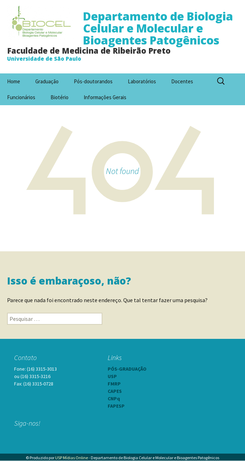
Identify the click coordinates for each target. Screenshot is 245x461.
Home (13, 81)
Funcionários (21, 97)
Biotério (59, 97)
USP (112, 376)
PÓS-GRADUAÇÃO (127, 369)
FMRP (114, 384)
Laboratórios (142, 81)
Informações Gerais (105, 97)
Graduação (47, 81)
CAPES (115, 391)
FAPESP (116, 406)
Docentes (182, 81)
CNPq (114, 398)
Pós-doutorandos (93, 81)
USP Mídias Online (71, 457)
